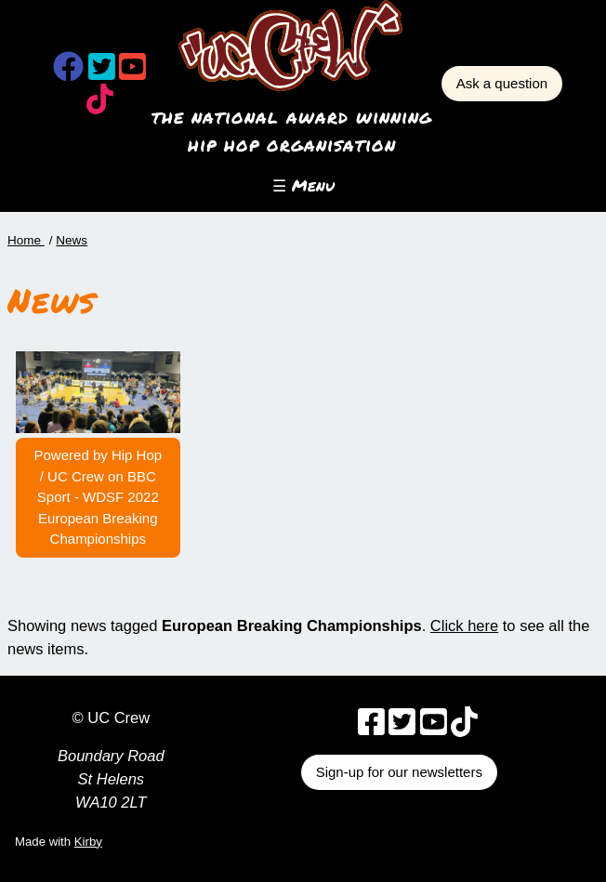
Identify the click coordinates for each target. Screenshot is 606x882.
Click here (464, 625)
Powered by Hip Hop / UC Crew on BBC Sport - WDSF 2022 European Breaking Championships (98, 496)
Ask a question (501, 83)
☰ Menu (303, 185)
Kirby (88, 842)
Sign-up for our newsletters (399, 772)
